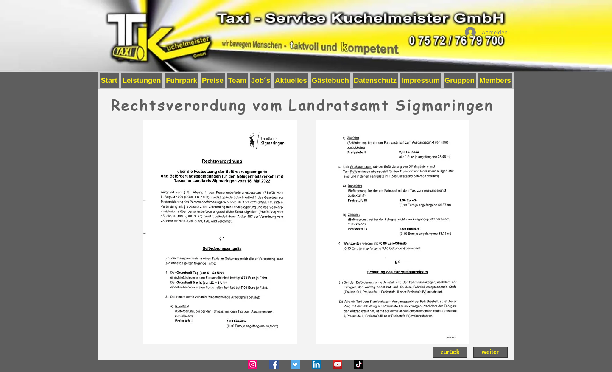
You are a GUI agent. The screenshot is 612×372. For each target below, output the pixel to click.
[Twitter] (295, 364)
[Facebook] (274, 364)
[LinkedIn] (316, 364)
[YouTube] (337, 364)
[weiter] (490, 352)
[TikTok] (358, 364)
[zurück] (450, 352)
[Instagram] (252, 364)
